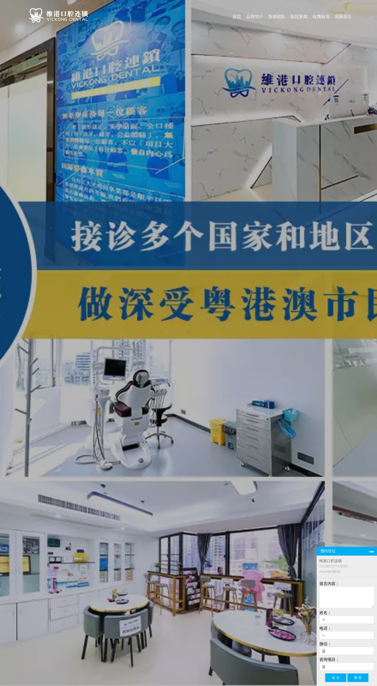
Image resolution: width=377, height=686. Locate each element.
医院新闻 (299, 16)
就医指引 (343, 16)
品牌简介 (254, 16)
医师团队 (276, 16)
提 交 (336, 677)
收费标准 (321, 16)
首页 (237, 16)
